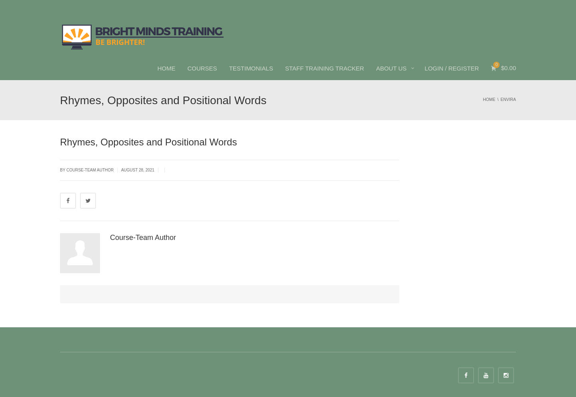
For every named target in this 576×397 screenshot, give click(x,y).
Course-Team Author (143, 238)
